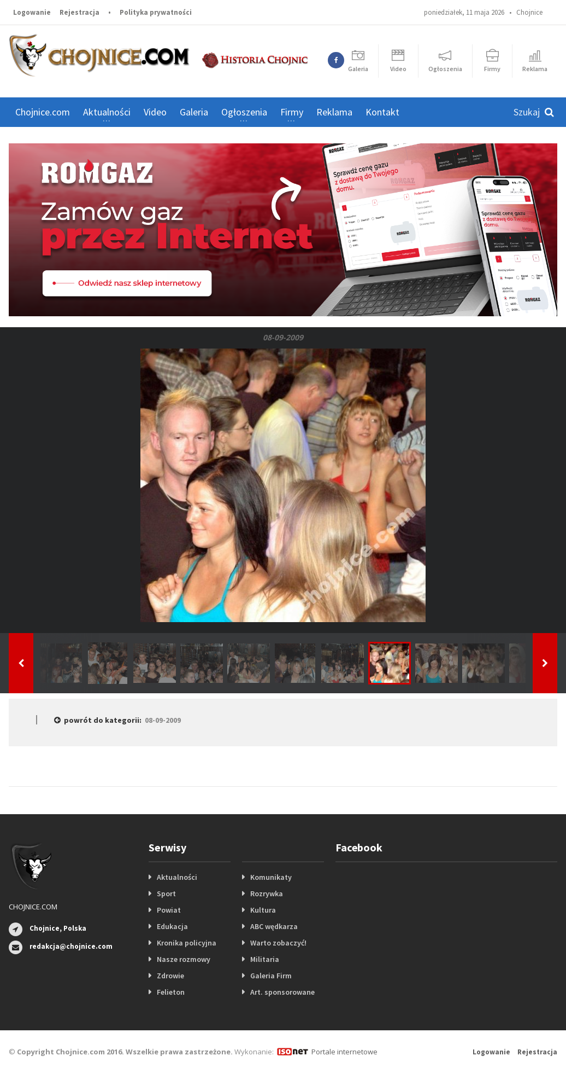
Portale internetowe (344, 1052)
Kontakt (382, 112)
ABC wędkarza (274, 926)
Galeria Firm (271, 976)
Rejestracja (79, 12)
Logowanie (32, 12)
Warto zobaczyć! (278, 943)
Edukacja (172, 926)
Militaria (264, 959)
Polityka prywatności (156, 12)
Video (155, 112)
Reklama (334, 112)
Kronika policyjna (186, 943)
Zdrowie (170, 976)
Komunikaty (271, 877)
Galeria (194, 112)
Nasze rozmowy (183, 959)
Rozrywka (266, 893)
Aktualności (177, 877)
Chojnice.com (42, 112)
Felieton (171, 992)
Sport (166, 893)
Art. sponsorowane (282, 992)
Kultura (263, 910)
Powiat (169, 910)
